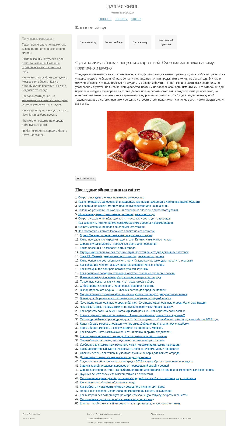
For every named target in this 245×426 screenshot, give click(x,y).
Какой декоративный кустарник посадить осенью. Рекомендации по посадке (129, 348)
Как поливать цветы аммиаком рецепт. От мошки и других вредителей (125, 332)
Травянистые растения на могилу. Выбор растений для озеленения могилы (44, 48)
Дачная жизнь (122, 6)
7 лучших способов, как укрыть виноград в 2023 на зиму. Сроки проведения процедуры (137, 361)
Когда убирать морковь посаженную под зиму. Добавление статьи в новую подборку (135, 323)
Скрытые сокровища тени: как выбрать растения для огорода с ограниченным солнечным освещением (147, 369)
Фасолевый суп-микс (166, 42)
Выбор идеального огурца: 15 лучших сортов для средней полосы (123, 289)
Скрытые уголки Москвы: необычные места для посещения (118, 243)
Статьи (136, 19)
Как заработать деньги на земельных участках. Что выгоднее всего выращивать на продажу (45, 100)
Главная (105, 19)
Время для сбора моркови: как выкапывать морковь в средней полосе (125, 298)
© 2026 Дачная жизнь (31, 414)
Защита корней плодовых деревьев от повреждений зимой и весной (124, 365)
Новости (121, 19)
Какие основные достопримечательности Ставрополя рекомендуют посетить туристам (136, 260)
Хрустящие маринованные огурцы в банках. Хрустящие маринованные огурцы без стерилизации (143, 302)
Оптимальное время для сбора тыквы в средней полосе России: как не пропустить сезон (138, 378)
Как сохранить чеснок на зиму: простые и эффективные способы (122, 264)
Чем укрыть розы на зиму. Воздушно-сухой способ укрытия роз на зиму (126, 306)
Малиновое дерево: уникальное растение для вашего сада (116, 214)
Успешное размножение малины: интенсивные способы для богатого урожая (128, 210)
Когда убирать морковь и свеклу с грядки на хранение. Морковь (121, 327)
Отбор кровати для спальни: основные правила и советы (117, 285)
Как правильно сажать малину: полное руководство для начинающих (123, 205)
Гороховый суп (114, 42)
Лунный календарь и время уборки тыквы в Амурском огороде (120, 277)
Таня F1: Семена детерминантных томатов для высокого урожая (122, 256)
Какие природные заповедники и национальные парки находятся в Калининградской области (139, 201)
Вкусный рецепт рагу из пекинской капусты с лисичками (116, 374)
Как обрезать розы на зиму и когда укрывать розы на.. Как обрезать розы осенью (133, 311)
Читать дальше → (85, 178)
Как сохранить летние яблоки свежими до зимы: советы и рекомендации (125, 222)
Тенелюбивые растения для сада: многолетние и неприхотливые (122, 340)
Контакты (90, 414)
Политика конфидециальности (99, 418)
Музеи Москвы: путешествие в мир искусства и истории (116, 235)
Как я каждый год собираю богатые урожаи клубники (114, 268)
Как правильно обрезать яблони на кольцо (107, 382)
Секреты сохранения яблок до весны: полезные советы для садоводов (124, 218)
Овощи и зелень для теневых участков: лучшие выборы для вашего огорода (130, 353)
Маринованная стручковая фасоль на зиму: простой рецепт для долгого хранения (133, 294)
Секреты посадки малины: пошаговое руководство (111, 197)
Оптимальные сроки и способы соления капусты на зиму (117, 399)
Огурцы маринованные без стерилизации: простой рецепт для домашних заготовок (134, 252)
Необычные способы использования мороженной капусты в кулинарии (126, 390)
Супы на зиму (88, 42)
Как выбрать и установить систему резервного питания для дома (122, 386)
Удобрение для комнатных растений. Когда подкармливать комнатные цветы (130, 344)
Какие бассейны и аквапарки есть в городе (107, 247)
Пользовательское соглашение (108, 414)
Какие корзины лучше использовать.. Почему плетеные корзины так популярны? (132, 315)
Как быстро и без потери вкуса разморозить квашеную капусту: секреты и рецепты (134, 395)
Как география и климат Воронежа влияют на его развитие (116, 231)
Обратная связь (157, 414)
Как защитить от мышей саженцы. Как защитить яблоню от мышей (123, 336)
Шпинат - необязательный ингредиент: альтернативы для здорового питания (130, 403)
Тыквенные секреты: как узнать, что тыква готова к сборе (117, 281)
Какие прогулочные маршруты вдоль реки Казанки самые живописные (126, 239)
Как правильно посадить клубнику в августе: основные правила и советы (127, 273)
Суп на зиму (140, 42)
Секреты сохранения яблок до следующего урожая (111, 226)
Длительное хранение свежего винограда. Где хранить (115, 357)
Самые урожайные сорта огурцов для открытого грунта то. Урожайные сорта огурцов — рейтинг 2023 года (149, 319)
